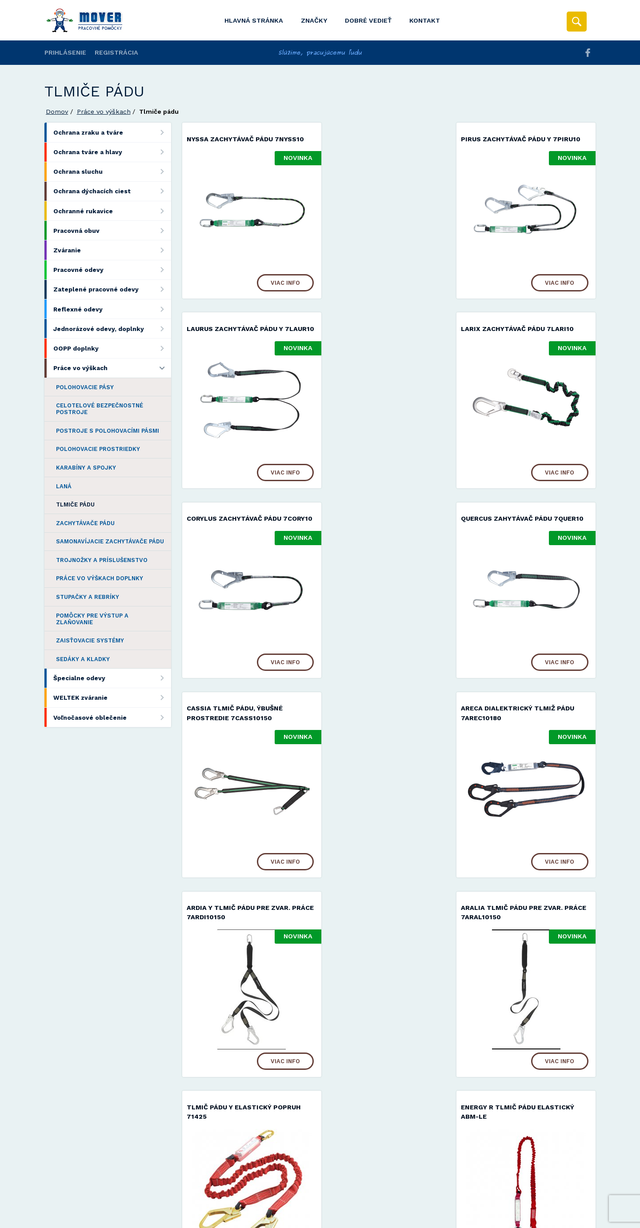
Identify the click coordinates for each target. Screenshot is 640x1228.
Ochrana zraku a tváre (112, 132)
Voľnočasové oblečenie (112, 717)
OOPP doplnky (112, 348)
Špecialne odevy (112, 678)
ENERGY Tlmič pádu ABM (514, 933)
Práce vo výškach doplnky (99, 578)
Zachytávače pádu (85, 523)
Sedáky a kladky (83, 659)
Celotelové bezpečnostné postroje (99, 408)
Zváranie (112, 249)
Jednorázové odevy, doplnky (112, 328)
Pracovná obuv (112, 230)
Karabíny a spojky (86, 467)
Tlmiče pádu (75, 504)
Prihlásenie (65, 52)
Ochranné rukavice (112, 210)
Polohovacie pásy (85, 387)
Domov (57, 111)
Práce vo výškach (104, 111)
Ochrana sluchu (112, 171)
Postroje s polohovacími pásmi (107, 430)
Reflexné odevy (112, 309)
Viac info (274, 282)
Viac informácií (463, 1218)
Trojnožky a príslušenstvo (102, 560)
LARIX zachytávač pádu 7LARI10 (243, 337)
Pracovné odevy (112, 269)
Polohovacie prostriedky (98, 449)
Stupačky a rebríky (87, 597)
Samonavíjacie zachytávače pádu (110, 541)
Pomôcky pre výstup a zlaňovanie (92, 619)
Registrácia (116, 52)
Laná (64, 486)
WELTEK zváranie (112, 697)
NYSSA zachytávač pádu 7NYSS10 (245, 139)
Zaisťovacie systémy (90, 640)
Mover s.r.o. (120, 1198)
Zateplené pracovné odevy (112, 289)
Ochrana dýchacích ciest (112, 191)
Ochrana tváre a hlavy (112, 152)
